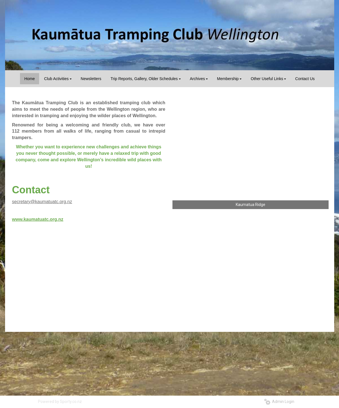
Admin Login (279, 401)
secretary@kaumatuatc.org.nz (42, 201)
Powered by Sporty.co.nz (60, 401)
